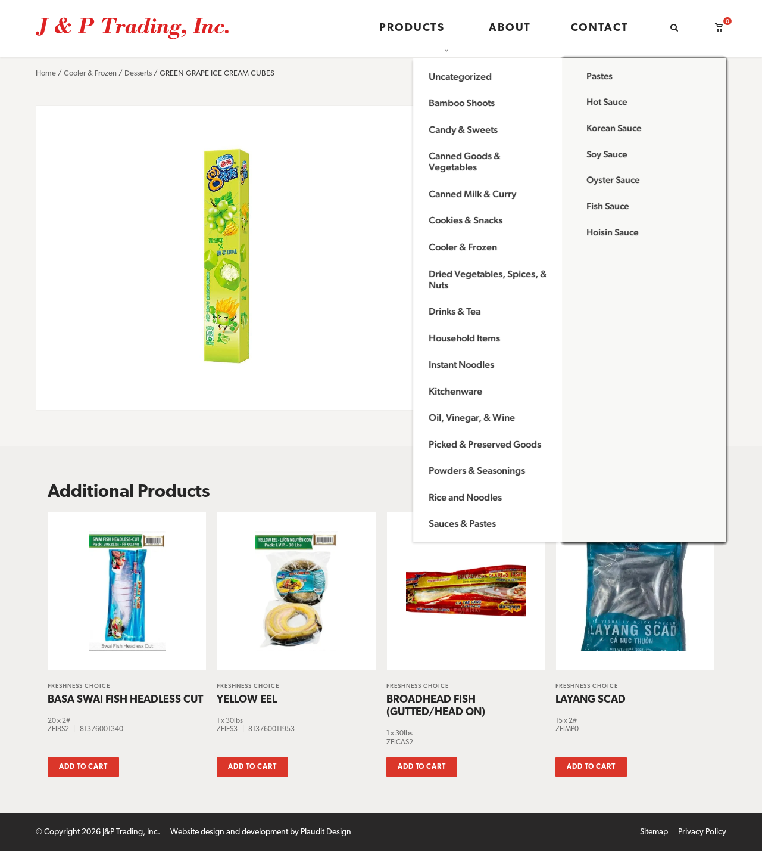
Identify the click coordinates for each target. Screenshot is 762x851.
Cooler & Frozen (90, 73)
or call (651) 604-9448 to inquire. (527, 293)
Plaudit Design (326, 831)
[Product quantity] (487, 255)
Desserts (138, 73)
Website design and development (229, 831)
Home (46, 73)
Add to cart (620, 255)
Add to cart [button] (83, 765)
